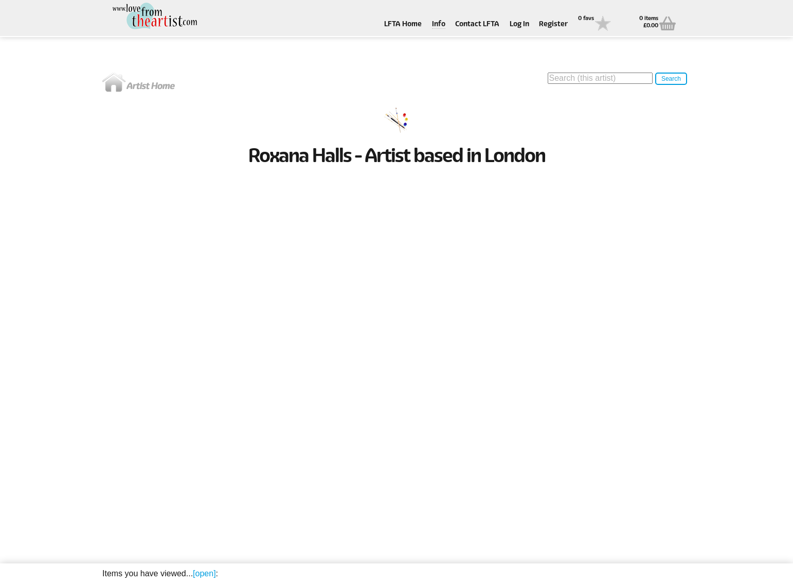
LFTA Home (403, 24)
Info (438, 24)
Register (553, 24)
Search (671, 78)
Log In (519, 24)
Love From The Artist (153, 17)
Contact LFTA (477, 24)
